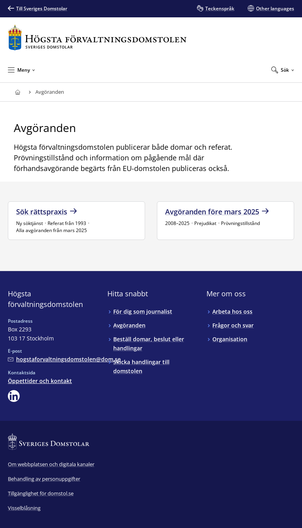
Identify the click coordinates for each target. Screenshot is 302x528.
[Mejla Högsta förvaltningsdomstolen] (64, 359)
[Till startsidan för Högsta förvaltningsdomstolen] (97, 37)
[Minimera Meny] (21, 70)
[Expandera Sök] (282, 70)
